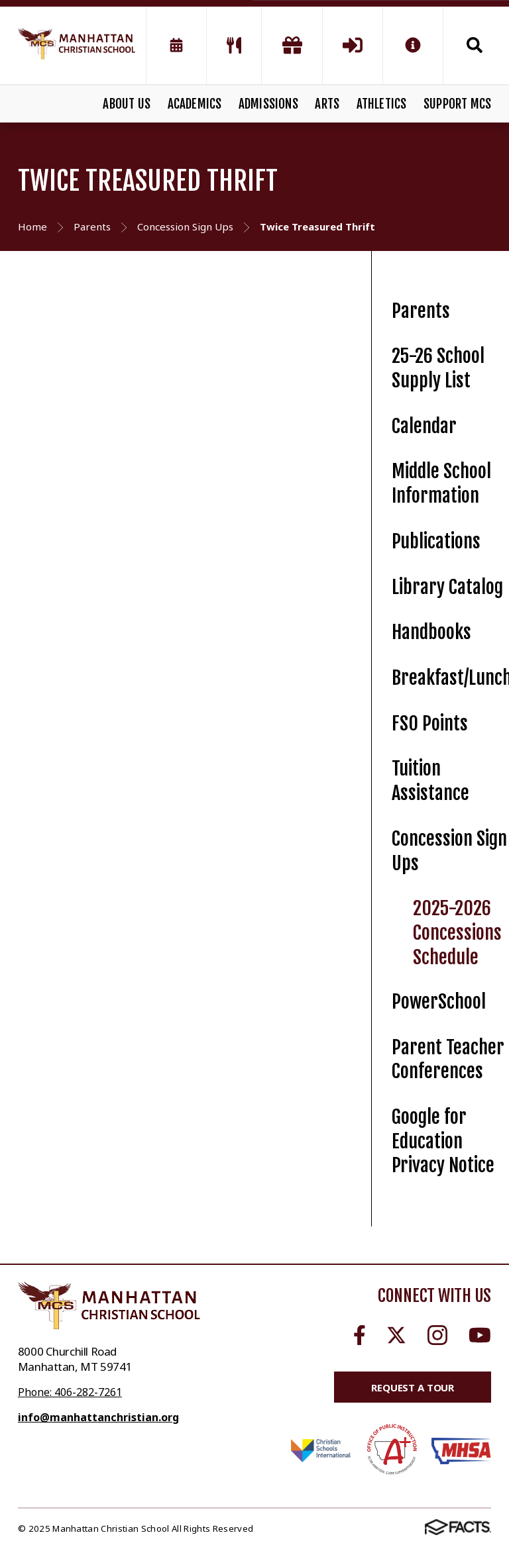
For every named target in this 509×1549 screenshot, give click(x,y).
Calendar (424, 426)
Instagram (437, 1335)
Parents (421, 311)
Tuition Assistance (430, 781)
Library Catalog (447, 587)
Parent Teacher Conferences (448, 1059)
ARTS (327, 104)
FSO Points (430, 723)
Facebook (359, 1335)
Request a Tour (412, 1387)
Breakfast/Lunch (450, 677)
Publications (436, 541)
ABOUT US (126, 104)
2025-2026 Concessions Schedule (457, 932)
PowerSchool (439, 1001)
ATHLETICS (382, 104)
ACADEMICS (195, 104)
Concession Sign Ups (449, 851)
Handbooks (431, 632)
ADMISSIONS (268, 104)
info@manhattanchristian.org (98, 1417)
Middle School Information (441, 483)
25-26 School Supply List (438, 368)
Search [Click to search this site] (474, 45)
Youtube (480, 1335)
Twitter (396, 1335)
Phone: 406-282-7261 (70, 1392)
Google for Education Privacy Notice (443, 1141)
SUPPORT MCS (457, 104)
